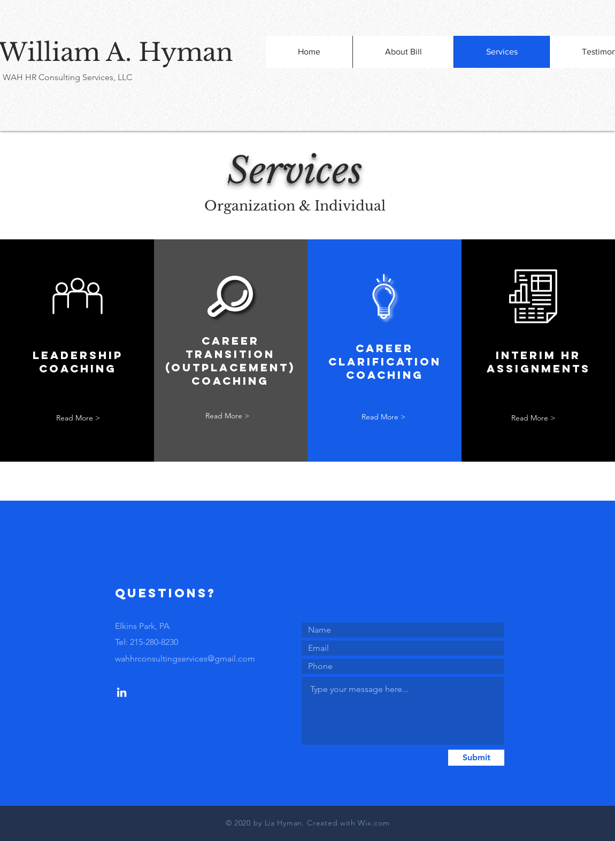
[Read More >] (78, 418)
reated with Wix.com (351, 823)
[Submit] (476, 758)
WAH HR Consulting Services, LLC (67, 77)
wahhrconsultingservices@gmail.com (185, 658)
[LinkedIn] (121, 692)
